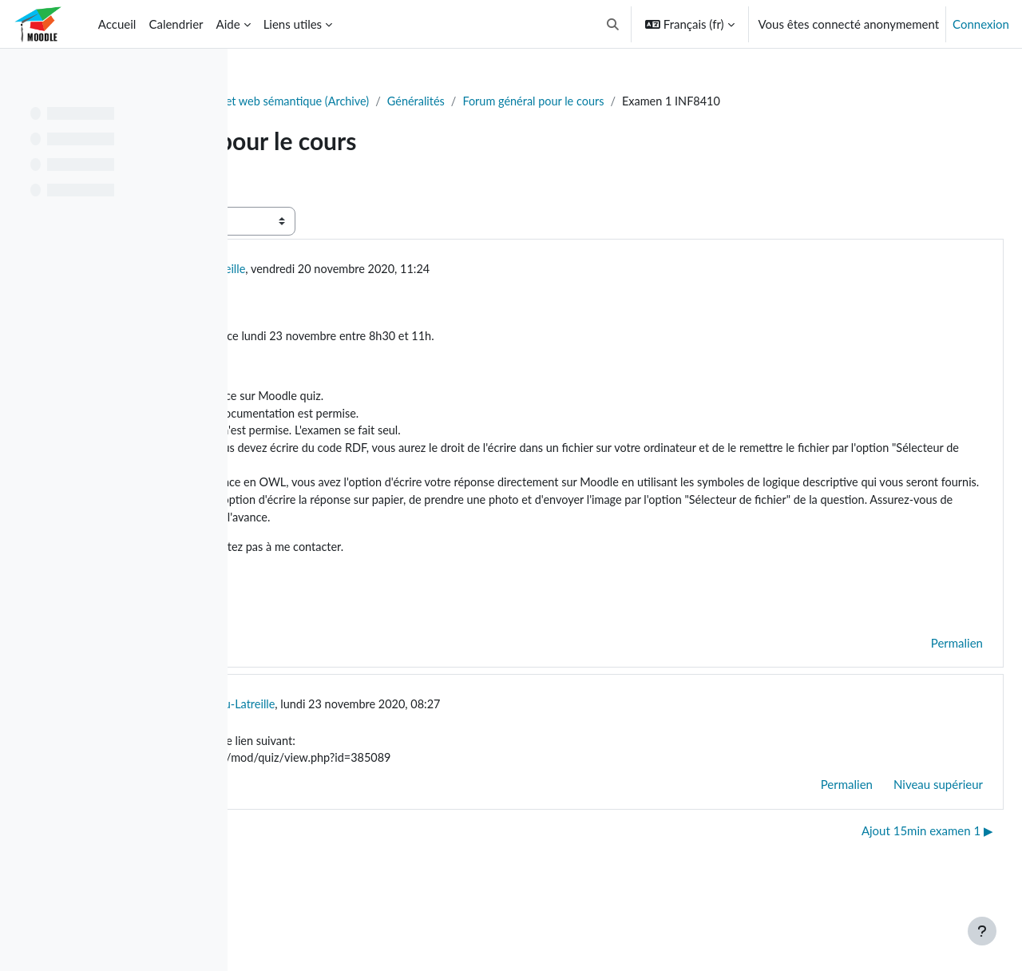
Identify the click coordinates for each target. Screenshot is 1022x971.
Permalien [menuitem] (919, 691)
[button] (613, 24)
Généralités (670, 101)
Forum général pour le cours (792, 101)
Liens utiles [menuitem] (292, 24)
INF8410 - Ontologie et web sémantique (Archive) (492, 101)
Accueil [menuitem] (117, 24)
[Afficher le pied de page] (982, 931)
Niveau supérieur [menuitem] (900, 834)
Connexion (981, 24)
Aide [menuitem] (228, 24)
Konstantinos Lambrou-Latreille (410, 288)
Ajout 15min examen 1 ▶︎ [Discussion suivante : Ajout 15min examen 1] (889, 880)
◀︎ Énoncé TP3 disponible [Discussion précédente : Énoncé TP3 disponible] (335, 880)
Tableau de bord (301, 101)
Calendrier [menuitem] (176, 24)
